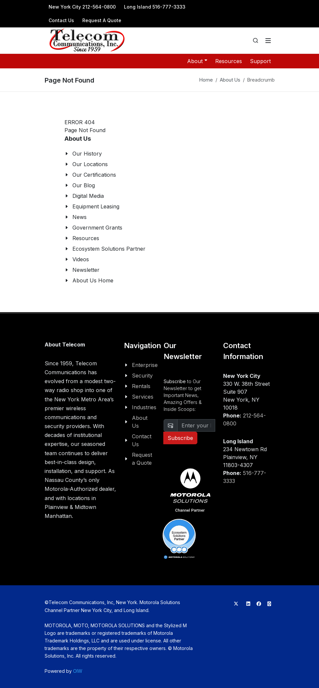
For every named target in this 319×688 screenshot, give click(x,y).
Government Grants (97, 227)
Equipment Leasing (95, 206)
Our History (87, 153)
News (79, 217)
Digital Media (88, 196)
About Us (230, 80)
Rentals (141, 386)
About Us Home (92, 280)
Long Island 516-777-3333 (154, 7)
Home (206, 80)
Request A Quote (101, 20)
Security (142, 375)
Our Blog (83, 185)
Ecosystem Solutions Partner (108, 248)
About (197, 60)
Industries (144, 407)
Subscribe (180, 438)
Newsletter (86, 270)
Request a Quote (142, 459)
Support (260, 61)
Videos (80, 259)
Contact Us (61, 20)
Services (142, 396)
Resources (228, 61)
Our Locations (90, 164)
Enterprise (145, 365)
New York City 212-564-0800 (82, 7)
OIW (77, 671)
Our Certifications (94, 174)
